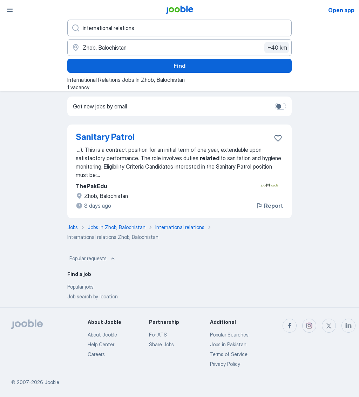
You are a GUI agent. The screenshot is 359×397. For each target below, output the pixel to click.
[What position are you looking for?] (179, 28)
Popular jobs (80, 287)
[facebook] (290, 326)
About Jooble (102, 335)
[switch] (280, 106)
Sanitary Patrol (105, 137)
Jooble (52, 382)
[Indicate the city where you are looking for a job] (179, 47)
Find (179, 65)
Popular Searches (229, 335)
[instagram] (309, 326)
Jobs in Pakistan (228, 344)
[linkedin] (348, 326)
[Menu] (10, 10)
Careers (96, 354)
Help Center (101, 344)
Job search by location (92, 296)
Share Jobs (161, 344)
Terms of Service (229, 354)
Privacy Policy (225, 364)
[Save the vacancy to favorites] (278, 138)
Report (269, 205)
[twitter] (329, 326)
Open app (341, 10)
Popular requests (92, 258)
